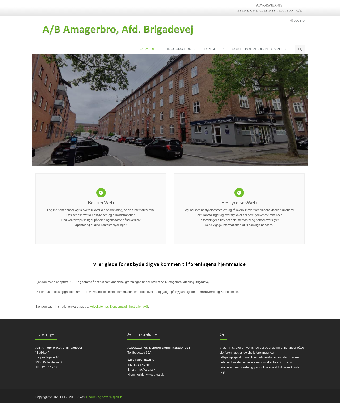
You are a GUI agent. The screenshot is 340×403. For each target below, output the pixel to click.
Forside (147, 49)
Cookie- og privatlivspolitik (104, 397)
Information (179, 49)
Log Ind (299, 20)
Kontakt (212, 49)
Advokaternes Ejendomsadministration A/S (119, 306)
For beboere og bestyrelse (260, 49)
